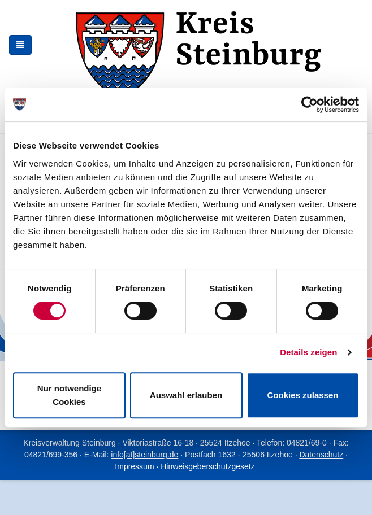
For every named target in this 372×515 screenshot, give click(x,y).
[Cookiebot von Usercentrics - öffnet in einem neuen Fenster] (309, 104)
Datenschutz (321, 454)
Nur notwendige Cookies (69, 395)
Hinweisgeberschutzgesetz (208, 466)
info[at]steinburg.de (144, 454)
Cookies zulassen (303, 395)
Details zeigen (308, 352)
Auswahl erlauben (186, 395)
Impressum (134, 466)
